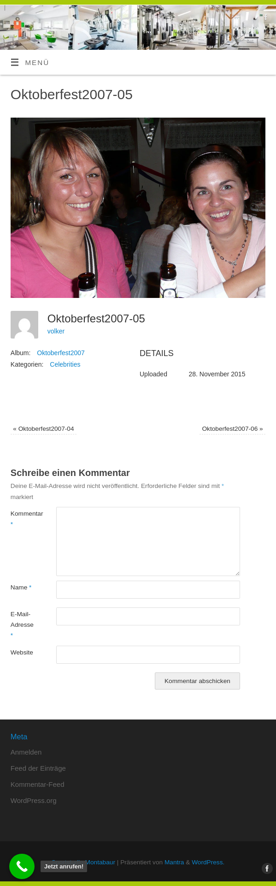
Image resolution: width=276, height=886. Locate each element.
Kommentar (22, 519)
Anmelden (26, 752)
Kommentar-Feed (38, 784)
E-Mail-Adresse (22, 625)
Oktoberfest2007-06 (232, 428)
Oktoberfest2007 (61, 353)
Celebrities (65, 364)
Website (22, 652)
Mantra (174, 862)
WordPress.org (34, 800)
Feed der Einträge (38, 768)
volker (56, 331)
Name (21, 587)
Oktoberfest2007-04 (43, 428)
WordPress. (208, 862)
